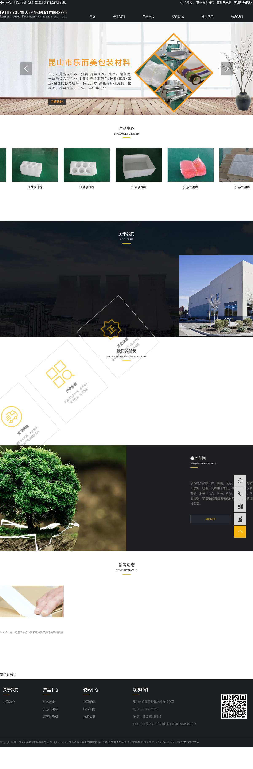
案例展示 (178, 16)
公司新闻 (89, 701)
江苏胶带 (49, 701)
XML (38, 2)
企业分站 (6, 2)
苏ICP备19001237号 (188, 742)
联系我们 (237, 16)
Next (227, 68)
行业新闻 (89, 709)
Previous (26, 68)
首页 (92, 16)
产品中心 (148, 16)
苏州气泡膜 (224, 2)
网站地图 (20, 2)
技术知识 (89, 716)
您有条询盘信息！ (56, 2)
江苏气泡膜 (192, 187)
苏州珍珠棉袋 (243, 2)
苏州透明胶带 (205, 2)
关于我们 (119, 16)
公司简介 (9, 701)
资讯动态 (207, 16)
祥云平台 (161, 742)
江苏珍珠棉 (36, 187)
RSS (30, 2)
